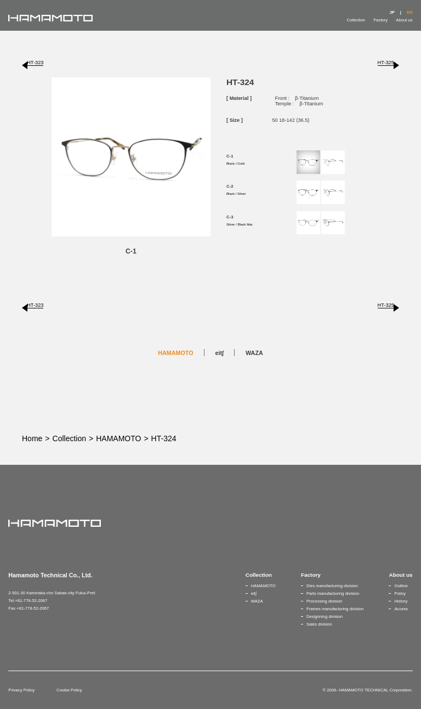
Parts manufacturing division (332, 593)
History (400, 601)
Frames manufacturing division (334, 608)
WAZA (254, 353)
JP (391, 12)
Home (32, 438)
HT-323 (35, 62)
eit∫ (219, 353)
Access (401, 608)
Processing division (324, 601)
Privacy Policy (21, 690)
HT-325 (386, 62)
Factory (380, 20)
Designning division (324, 616)
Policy (399, 593)
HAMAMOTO (175, 353)
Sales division (319, 624)
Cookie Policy (69, 690)
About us (404, 20)
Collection (355, 20)
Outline (400, 585)
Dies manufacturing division (332, 585)
